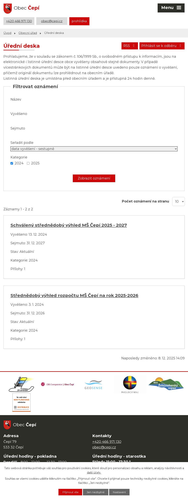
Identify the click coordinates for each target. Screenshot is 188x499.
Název (16, 99)
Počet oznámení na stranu (145, 201)
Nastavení (120, 492)
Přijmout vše (69, 492)
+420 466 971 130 (19, 21)
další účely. (94, 472)
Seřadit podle (22, 142)
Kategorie (19, 157)
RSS (129, 46)
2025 (35, 163)
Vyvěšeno (19, 113)
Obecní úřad (28, 32)
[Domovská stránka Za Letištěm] (21, 384)
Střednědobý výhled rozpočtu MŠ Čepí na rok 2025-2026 (74, 295)
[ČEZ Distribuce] (21, 403)
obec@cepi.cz (51, 21)
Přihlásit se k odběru (162, 46)
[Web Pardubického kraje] (130, 384)
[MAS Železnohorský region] (166, 384)
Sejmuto (18, 128)
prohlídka (79, 21)
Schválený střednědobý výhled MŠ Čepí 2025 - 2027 (69, 225)
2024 (19, 163)
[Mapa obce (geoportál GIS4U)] (94, 384)
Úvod (7, 32)
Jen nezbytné (96, 492)
